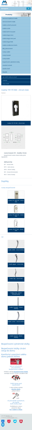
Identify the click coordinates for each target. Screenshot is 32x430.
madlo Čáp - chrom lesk (16, 278)
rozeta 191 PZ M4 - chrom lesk (16, 123)
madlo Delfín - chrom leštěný (16, 249)
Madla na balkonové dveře (10, 45)
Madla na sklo (6, 28)
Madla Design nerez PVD (9, 38)
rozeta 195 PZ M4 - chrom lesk (16, 230)
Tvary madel (6, 84)
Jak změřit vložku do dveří (10, 77)
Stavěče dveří (6, 68)
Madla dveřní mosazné (9, 32)
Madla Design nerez (8, 35)
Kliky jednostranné (8, 48)
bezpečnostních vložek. (21, 371)
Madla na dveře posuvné (9, 25)
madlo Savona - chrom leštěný (16, 336)
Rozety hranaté (7, 55)
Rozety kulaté (6, 58)
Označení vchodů (7, 65)
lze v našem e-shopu (16, 409)
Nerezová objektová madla (10, 18)
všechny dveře (15, 389)
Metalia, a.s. (9, 416)
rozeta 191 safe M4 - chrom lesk (16, 201)
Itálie (3, 93)
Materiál (5, 80)
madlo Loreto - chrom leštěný (16, 321)
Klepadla (5, 72)
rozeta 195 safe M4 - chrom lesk (16, 215)
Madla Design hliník (8, 42)
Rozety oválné (6, 52)
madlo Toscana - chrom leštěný (16, 308)
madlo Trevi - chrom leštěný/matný (16, 293)
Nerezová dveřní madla (9, 21)
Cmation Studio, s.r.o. (12, 417)
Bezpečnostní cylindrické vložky (11, 62)
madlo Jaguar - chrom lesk (16, 264)
